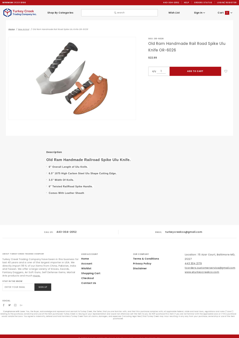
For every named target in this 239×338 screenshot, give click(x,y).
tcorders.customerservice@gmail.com (207, 265)
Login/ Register (227, 3)
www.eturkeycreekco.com (200, 270)
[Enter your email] (18, 285)
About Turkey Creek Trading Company (23, 251)
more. (5, 273)
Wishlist (86, 266)
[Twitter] (9, 303)
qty (153, 71)
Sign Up (42, 285)
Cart (225, 13)
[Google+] (21, 303)
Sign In (199, 13)
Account (86, 261)
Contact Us (88, 280)
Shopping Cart (90, 271)
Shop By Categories (60, 13)
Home (84, 256)
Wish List (174, 13)
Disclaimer (139, 266)
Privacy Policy (141, 261)
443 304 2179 (193, 261)
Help (187, 3)
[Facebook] (3, 303)
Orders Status (204, 3)
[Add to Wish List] (226, 71)
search (119, 13)
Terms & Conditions (145, 256)
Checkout (87, 276)
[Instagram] (15, 303)
